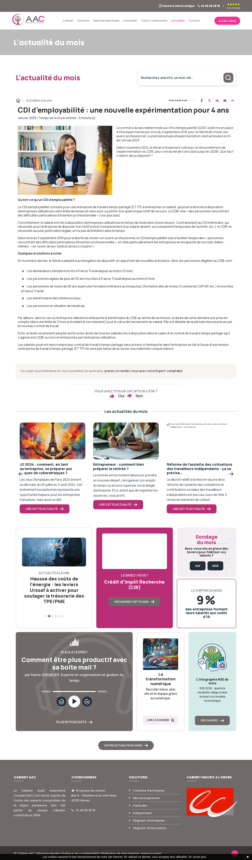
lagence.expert (151, 853)
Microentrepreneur (146, 798)
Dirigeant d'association (150, 828)
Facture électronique (178, 6)
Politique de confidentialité (80, 853)
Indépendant (142, 813)
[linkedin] (223, 5)
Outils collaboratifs (154, 20)
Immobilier (130, 20)
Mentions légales (48, 853)
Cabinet (68, 20)
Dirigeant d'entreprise (149, 820)
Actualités (178, 20)
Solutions (83, 20)
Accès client (227, 21)
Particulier (140, 805)
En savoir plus (197, 856)
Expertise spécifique (106, 20)
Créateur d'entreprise (149, 790)
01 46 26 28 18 (210, 6)
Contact (194, 20)
